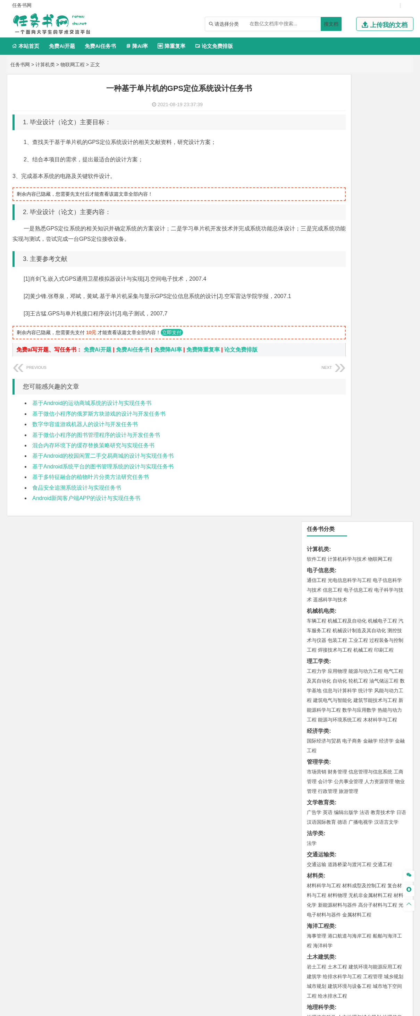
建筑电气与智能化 (332, 253)
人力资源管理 (379, 334)
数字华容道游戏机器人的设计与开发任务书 (85, 424)
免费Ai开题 (62, 46)
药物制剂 (363, 703)
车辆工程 (316, 174)
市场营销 (316, 325)
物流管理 (337, 672)
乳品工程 (343, 713)
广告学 (314, 365)
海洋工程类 (321, 479)
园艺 (312, 815)
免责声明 (299, 953)
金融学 (370, 294)
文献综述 (318, 871)
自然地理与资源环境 (361, 580)
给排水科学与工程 (342, 529)
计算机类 (45, 64)
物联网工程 (72, 64)
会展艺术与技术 (354, 753)
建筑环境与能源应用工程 (375, 520)
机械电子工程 (382, 174)
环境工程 (316, 610)
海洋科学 (323, 498)
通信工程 (316, 133)
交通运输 (316, 417)
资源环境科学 (337, 620)
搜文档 (331, 24)
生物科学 (396, 713)
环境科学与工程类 (329, 601)
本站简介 (299, 943)
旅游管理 (348, 344)
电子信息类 (321, 123)
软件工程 (316, 112)
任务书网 (20, 64)
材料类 (315, 429)
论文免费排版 (214, 46)
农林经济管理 (343, 815)
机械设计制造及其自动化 (359, 183)
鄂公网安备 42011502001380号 (264, 1008)
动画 (400, 744)
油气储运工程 (383, 234)
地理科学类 (321, 560)
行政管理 (327, 344)
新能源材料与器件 (337, 458)
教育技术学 (383, 365)
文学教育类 (321, 355)
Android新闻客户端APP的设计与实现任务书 (86, 498)
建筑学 (314, 529)
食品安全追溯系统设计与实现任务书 (76, 488)
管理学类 (318, 315)
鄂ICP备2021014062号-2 (200, 1008)
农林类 (315, 805)
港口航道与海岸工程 (349, 489)
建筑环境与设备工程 (349, 539)
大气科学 (327, 580)
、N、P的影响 (324, 836)
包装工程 (337, 193)
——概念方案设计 (329, 905)
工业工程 (358, 193)
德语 (342, 375)
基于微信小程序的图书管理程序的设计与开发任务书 (96, 435)
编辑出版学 (346, 365)
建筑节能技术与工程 (375, 253)
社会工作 (347, 794)
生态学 (320, 825)
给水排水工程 (332, 549)
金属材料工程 (356, 468)
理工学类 (318, 214)
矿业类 (315, 632)
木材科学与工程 (380, 273)
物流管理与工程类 (329, 663)
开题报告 (318, 859)
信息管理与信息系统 (370, 325)
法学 (312, 396)
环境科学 (337, 610)
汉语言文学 (386, 375)
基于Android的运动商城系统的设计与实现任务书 (91, 403)
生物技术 (393, 693)
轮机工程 (358, 234)
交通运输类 (321, 407)
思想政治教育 (321, 794)
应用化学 (352, 693)
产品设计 (363, 744)
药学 (347, 703)
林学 (323, 815)
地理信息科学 (321, 570)
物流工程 (316, 672)
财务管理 (337, 325)
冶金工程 (332, 651)
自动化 (340, 234)
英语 (328, 365)
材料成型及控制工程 (364, 438)
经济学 (386, 294)
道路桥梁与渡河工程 (349, 417)
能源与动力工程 (365, 224)
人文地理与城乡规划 (359, 570)
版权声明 (373, 943)
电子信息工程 (358, 143)
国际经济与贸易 (324, 294)
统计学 (365, 243)
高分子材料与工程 (377, 458)
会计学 (325, 334)
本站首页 (25, 46)
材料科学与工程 (324, 438)
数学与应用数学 (359, 263)
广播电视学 (360, 375)
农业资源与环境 (346, 825)
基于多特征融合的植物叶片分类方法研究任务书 (90, 477)
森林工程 (380, 815)
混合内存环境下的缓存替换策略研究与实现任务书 (93, 445)
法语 (364, 365)
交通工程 (382, 417)
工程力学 (316, 224)
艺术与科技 (385, 753)
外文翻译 (318, 882)
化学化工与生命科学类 (334, 684)
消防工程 (388, 641)
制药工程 (373, 693)
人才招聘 (336, 943)
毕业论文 (318, 848)
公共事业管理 (348, 334)
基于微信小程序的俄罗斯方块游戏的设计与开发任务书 (99, 414)
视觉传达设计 (321, 753)
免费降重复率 (203, 350)
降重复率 (171, 46)
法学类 (315, 386)
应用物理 (337, 224)
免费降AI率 (168, 350)
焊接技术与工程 (335, 203)
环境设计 (316, 744)
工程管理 (373, 529)
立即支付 (172, 332)
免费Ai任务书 (100, 46)
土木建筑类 (321, 510)
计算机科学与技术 (347, 112)
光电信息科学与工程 (349, 133)
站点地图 (312, 1008)
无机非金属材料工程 (370, 448)
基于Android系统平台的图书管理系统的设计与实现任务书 (103, 466)
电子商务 (352, 294)
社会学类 (318, 784)
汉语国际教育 (321, 375)
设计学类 (318, 734)
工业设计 (384, 744)
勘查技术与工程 (361, 651)
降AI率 (137, 46)
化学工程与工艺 (324, 693)
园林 (364, 815)
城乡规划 (393, 529)
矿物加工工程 (321, 641)
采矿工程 (368, 641)
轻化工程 (323, 713)
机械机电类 (321, 164)
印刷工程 (384, 203)
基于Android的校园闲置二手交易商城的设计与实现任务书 (103, 456)
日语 (401, 365)
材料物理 (337, 448)
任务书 (315, 894)
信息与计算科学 (340, 243)
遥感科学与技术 (330, 152)
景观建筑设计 (368, 763)
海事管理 (316, 489)
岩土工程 (316, 520)
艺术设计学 (340, 744)
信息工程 (332, 143)
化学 (380, 713)
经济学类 (318, 284)
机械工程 (363, 203)
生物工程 (364, 713)
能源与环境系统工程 (340, 273)
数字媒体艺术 (337, 763)
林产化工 (316, 723)
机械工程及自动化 (347, 174)
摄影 (389, 763)
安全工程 (347, 641)
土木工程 (337, 520)
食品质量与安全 (324, 703)
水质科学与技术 (365, 610)
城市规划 (316, 539)
